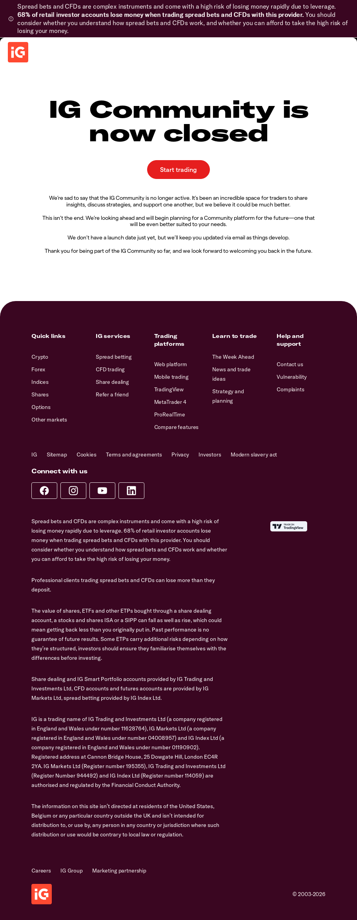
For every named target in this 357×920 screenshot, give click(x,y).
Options (41, 407)
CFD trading (110, 369)
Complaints (290, 389)
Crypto (39, 356)
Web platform (170, 364)
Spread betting (114, 356)
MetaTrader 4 (170, 401)
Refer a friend (112, 394)
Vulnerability (291, 376)
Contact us (290, 364)
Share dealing (112, 381)
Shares (40, 394)
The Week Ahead (233, 356)
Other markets (49, 419)
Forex (38, 369)
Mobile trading (171, 376)
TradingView (169, 389)
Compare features (176, 427)
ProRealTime (169, 414)
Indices (40, 381)
